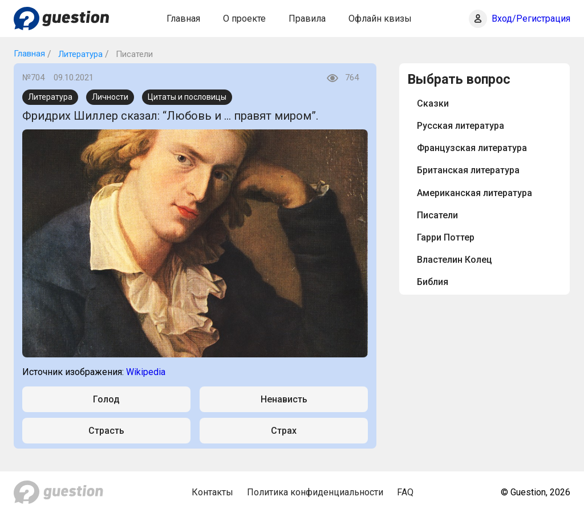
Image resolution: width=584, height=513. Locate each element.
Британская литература (468, 170)
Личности (110, 96)
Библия (432, 281)
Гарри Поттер (445, 237)
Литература (79, 54)
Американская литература (474, 193)
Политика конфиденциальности (315, 492)
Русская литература (460, 125)
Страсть (106, 430)
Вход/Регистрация (531, 18)
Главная (183, 18)
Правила (307, 18)
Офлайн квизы (380, 18)
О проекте (244, 18)
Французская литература (472, 147)
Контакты (212, 492)
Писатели (437, 215)
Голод (106, 399)
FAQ (405, 492)
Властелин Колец (454, 259)
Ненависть (284, 399)
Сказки (433, 103)
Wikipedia (145, 372)
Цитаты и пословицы (187, 96)
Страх (284, 430)
